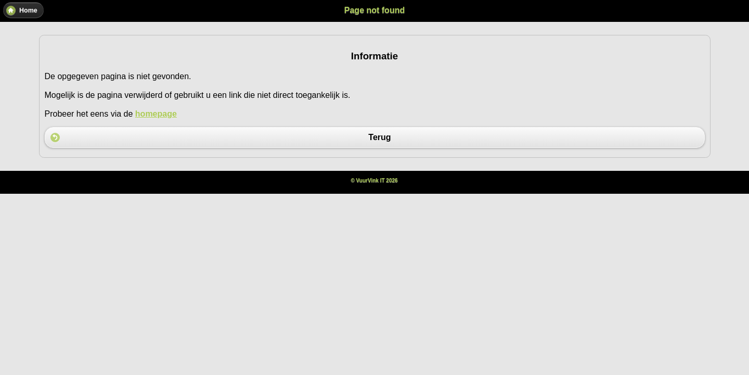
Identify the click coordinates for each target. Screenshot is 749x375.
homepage (156, 113)
